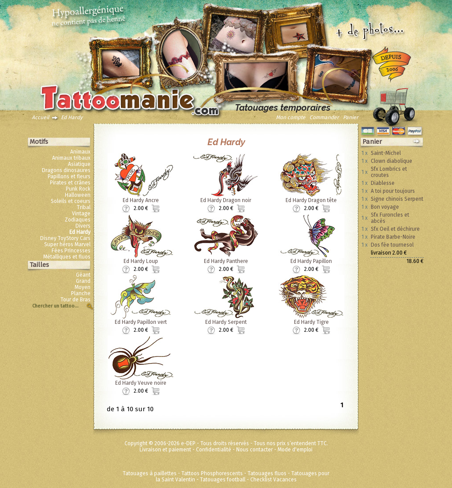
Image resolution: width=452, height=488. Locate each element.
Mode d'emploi (295, 450)
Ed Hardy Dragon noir (225, 200)
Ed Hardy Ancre (141, 200)
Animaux (80, 152)
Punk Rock (78, 189)
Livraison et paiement (165, 450)
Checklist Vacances (273, 480)
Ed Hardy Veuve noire (140, 383)
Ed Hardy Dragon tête (311, 200)
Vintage (81, 213)
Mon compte (290, 117)
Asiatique (79, 164)
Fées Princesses (71, 251)
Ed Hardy (72, 117)
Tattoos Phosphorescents (212, 473)
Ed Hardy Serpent (226, 322)
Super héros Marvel (67, 244)
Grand (83, 281)
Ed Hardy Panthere (226, 261)
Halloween (77, 195)
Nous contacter (254, 450)
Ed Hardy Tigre (311, 322)
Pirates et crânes (70, 183)
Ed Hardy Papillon (311, 261)
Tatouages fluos (267, 473)
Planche (80, 293)
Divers (82, 226)
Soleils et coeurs (70, 201)
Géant (83, 275)
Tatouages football (222, 480)
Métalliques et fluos (66, 257)
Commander (324, 117)
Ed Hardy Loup (141, 261)
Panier (350, 117)
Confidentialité (213, 450)
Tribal (83, 207)
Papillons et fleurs (69, 176)
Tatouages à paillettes (150, 473)
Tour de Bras (75, 300)
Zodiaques (77, 220)
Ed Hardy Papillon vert (141, 322)
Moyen (82, 287)
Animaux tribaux (71, 158)
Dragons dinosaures (66, 170)
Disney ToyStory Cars (65, 238)
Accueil (40, 117)
